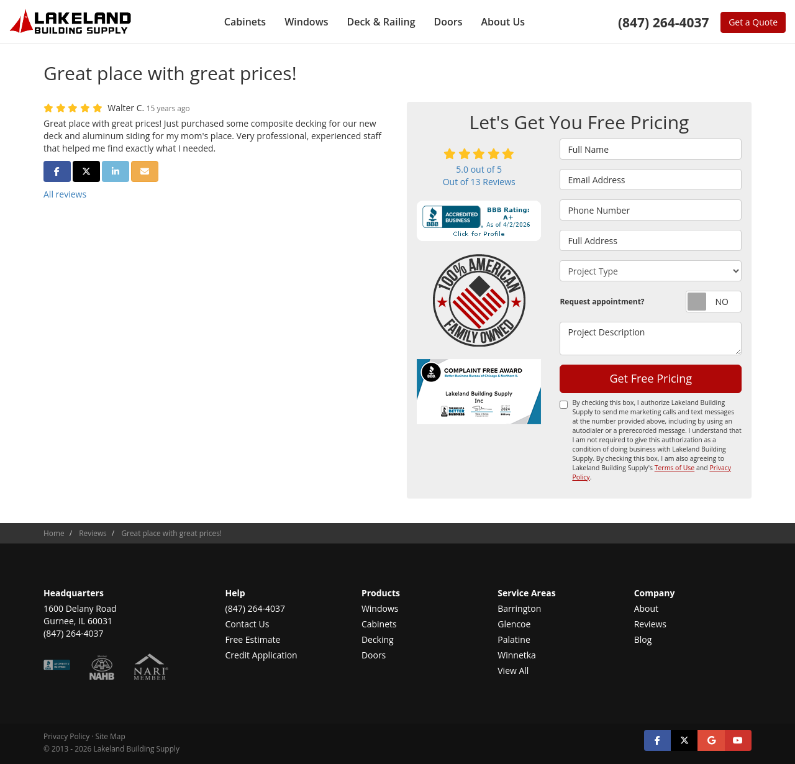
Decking (377, 639)
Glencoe (513, 624)
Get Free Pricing (650, 378)
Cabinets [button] (245, 22)
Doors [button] (448, 22)
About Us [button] (503, 22)
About (646, 608)
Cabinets (379, 624)
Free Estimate (253, 639)
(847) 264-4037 (255, 608)
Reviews (650, 624)
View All (513, 670)
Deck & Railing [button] (381, 22)
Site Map (110, 736)
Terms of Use (675, 467)
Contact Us (247, 624)
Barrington (519, 608)
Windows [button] (306, 22)
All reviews (64, 194)
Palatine (513, 639)
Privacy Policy (66, 736)
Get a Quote (753, 22)
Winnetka (516, 655)
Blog (643, 639)
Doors (373, 655)
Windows (380, 608)
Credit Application (261, 655)
